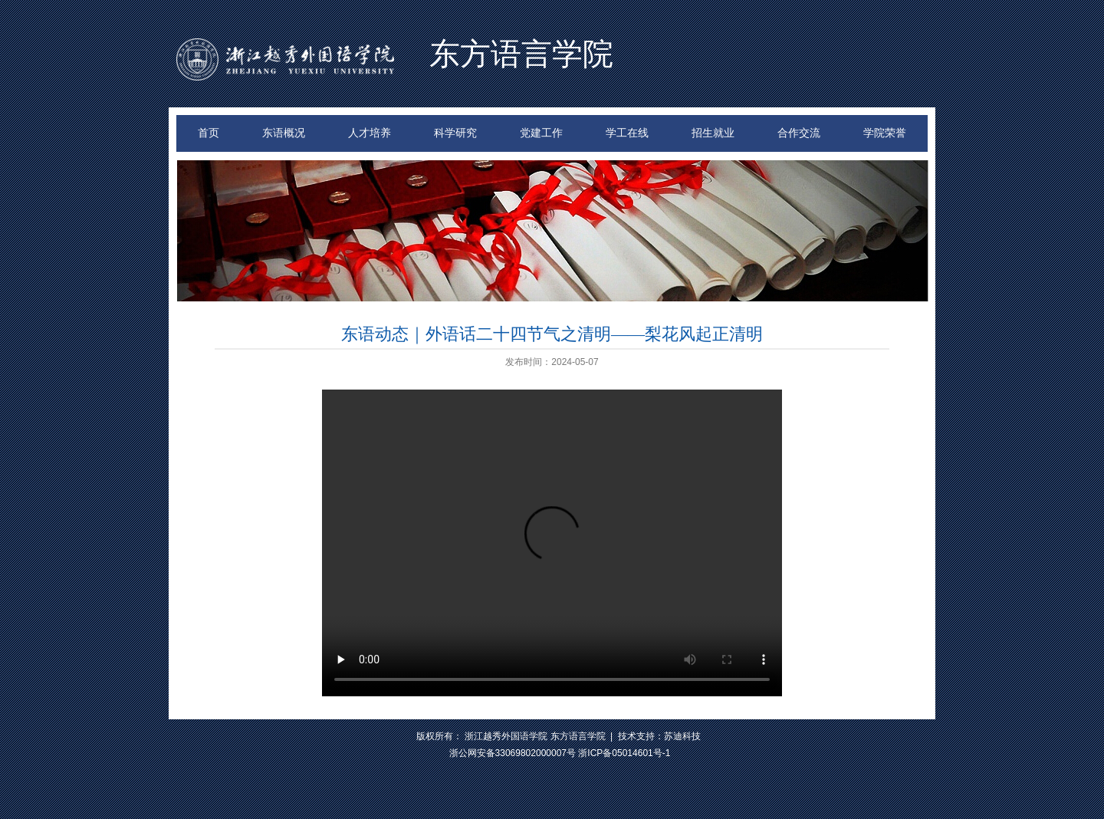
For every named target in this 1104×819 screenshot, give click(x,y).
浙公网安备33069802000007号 (512, 753)
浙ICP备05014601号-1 (624, 753)
